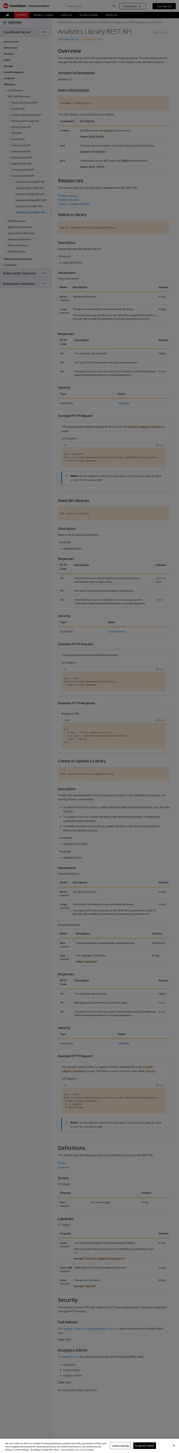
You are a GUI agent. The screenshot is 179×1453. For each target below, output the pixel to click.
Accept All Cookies (144, 1445)
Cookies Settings (120, 1445)
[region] (89, 1446)
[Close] (173, 1445)
